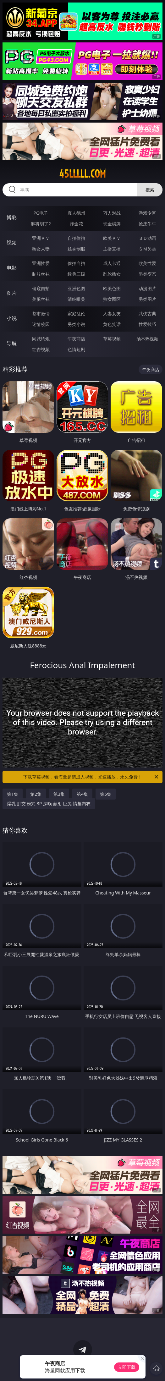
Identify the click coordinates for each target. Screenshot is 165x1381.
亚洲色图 (76, 288)
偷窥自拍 (41, 288)
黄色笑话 (112, 324)
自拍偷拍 (76, 238)
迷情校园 (41, 324)
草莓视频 (112, 339)
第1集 (12, 794)
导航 (12, 343)
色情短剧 (76, 349)
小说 (12, 318)
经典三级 (76, 274)
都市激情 (41, 313)
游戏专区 (147, 213)
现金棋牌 (112, 224)
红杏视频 (41, 349)
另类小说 (76, 324)
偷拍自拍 (76, 263)
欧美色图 (112, 288)
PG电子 (41, 213)
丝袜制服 (76, 249)
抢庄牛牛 (147, 224)
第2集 (35, 794)
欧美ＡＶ (112, 238)
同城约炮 (41, 339)
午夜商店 (76, 339)
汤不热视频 (147, 339)
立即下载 (126, 1367)
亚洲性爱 (41, 263)
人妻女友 (112, 313)
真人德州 (76, 213)
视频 (12, 242)
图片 (12, 292)
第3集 (59, 794)
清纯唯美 (76, 299)
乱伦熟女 (112, 274)
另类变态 (147, 274)
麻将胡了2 (41, 224)
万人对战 (112, 213)
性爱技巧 (147, 324)
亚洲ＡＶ (41, 238)
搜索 (150, 190)
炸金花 (76, 224)
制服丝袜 (41, 274)
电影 (12, 267)
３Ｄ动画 (147, 238)
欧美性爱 (147, 263)
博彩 (12, 217)
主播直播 (112, 249)
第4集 (82, 794)
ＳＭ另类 (147, 249)
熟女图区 (112, 299)
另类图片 (147, 299)
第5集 (105, 794)
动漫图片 (147, 288)
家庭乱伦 (76, 313)
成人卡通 (112, 263)
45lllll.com (82, 174)
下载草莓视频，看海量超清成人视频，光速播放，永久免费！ (91, 777)
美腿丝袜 (41, 299)
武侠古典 (147, 313)
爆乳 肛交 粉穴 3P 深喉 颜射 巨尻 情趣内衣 (49, 803)
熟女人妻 (41, 249)
